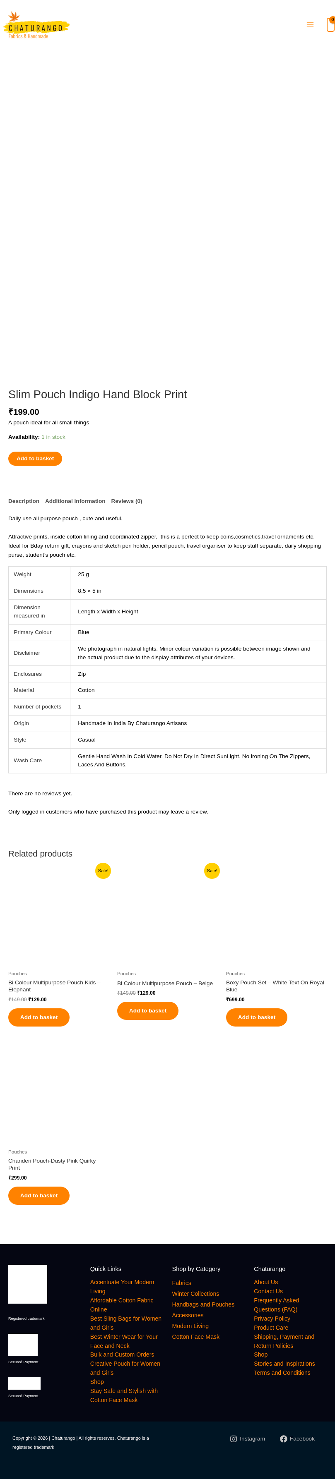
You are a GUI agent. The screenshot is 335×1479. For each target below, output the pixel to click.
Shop (97, 1384)
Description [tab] (23, 500)
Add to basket (35, 457)
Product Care (271, 1329)
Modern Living (191, 1328)
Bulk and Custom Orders (123, 1357)
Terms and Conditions (283, 1375)
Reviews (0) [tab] (126, 500)
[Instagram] (248, 1441)
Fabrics (182, 1285)
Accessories (188, 1317)
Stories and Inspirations (285, 1366)
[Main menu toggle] (309, 25)
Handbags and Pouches (204, 1307)
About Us (266, 1284)
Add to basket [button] (41, 1017)
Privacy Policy (273, 1320)
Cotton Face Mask (196, 1338)
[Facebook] (297, 1441)
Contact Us (269, 1293)
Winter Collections (196, 1296)
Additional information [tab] (75, 500)
